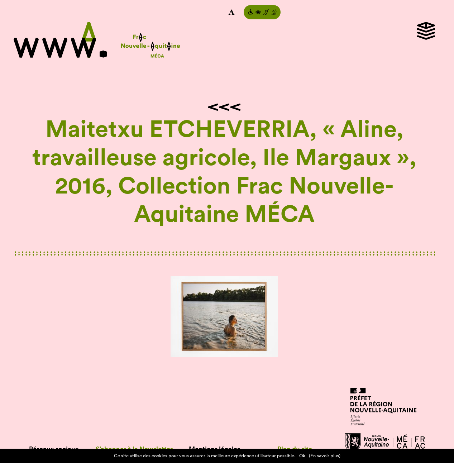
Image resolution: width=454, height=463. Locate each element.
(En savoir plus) (324, 456)
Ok (302, 456)
